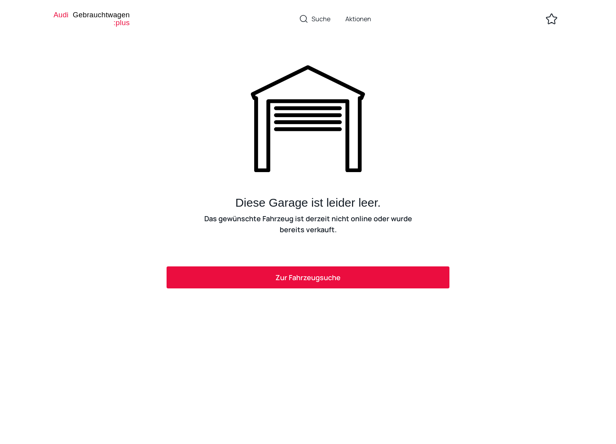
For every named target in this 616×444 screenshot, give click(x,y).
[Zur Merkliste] (552, 19)
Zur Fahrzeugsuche (308, 277)
